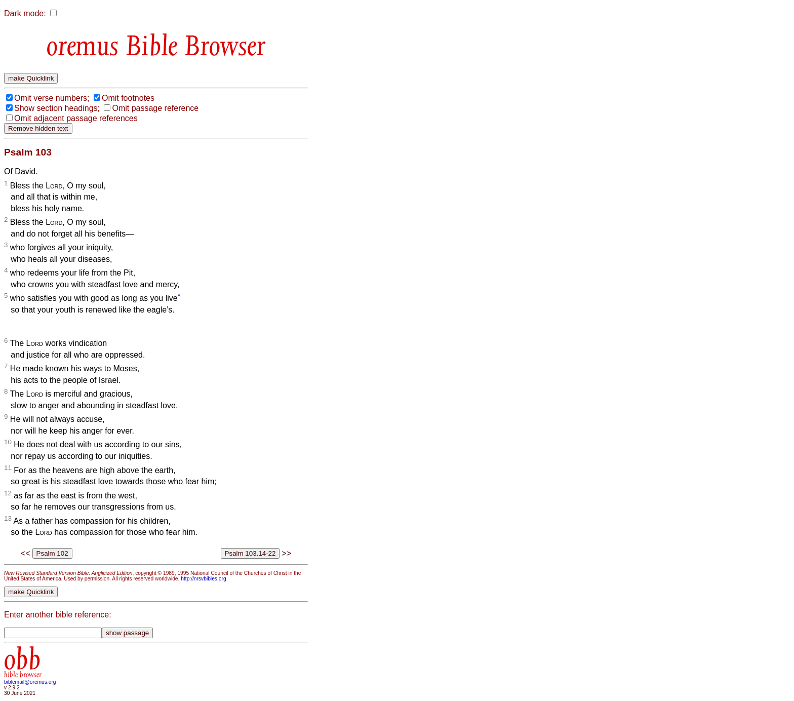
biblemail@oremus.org (30, 682)
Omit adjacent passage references (76, 118)
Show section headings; (57, 108)
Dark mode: (25, 13)
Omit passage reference (155, 108)
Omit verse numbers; (51, 98)
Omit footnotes (128, 98)
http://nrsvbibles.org (203, 578)
